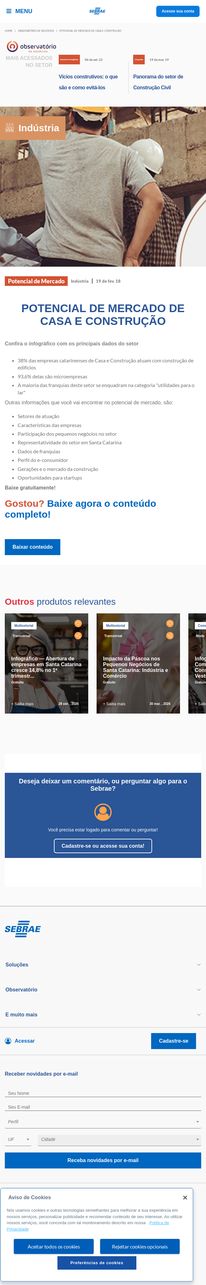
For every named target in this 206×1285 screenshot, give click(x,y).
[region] (96, 1235)
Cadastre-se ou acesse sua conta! (103, 846)
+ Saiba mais (22, 704)
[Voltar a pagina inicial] (103, 11)
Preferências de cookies (96, 1262)
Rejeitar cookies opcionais (140, 1246)
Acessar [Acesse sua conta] (25, 1041)
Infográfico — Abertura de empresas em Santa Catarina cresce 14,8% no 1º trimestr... (46, 667)
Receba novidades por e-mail (102, 1160)
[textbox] (106, 1121)
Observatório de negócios (36, 30)
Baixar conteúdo (33, 547)
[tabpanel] (48, 663)
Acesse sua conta (178, 11)
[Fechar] (185, 1198)
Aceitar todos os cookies (54, 1246)
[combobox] (103, 1122)
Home (9, 30)
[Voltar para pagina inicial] (103, 929)
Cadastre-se (173, 1041)
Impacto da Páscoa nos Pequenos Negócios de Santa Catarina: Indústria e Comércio (135, 667)
